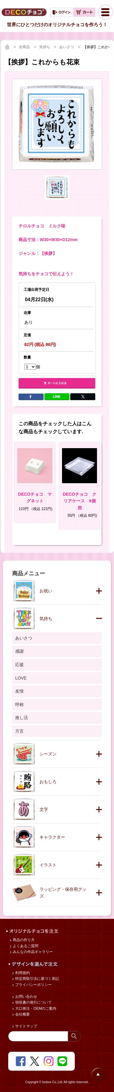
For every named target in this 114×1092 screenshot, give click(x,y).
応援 (19, 664)
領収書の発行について (33, 1002)
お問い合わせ (25, 996)
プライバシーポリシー (33, 985)
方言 (19, 731)
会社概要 (22, 1014)
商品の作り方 (23, 940)
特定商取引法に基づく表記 (36, 978)
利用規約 (22, 973)
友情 (19, 691)
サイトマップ (25, 1026)
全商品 (25, 47)
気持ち (45, 47)
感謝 (19, 651)
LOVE (20, 678)
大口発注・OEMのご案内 (35, 1008)
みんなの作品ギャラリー (32, 952)
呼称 (19, 704)
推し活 (21, 717)
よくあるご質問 (25, 946)
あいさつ (67, 47)
